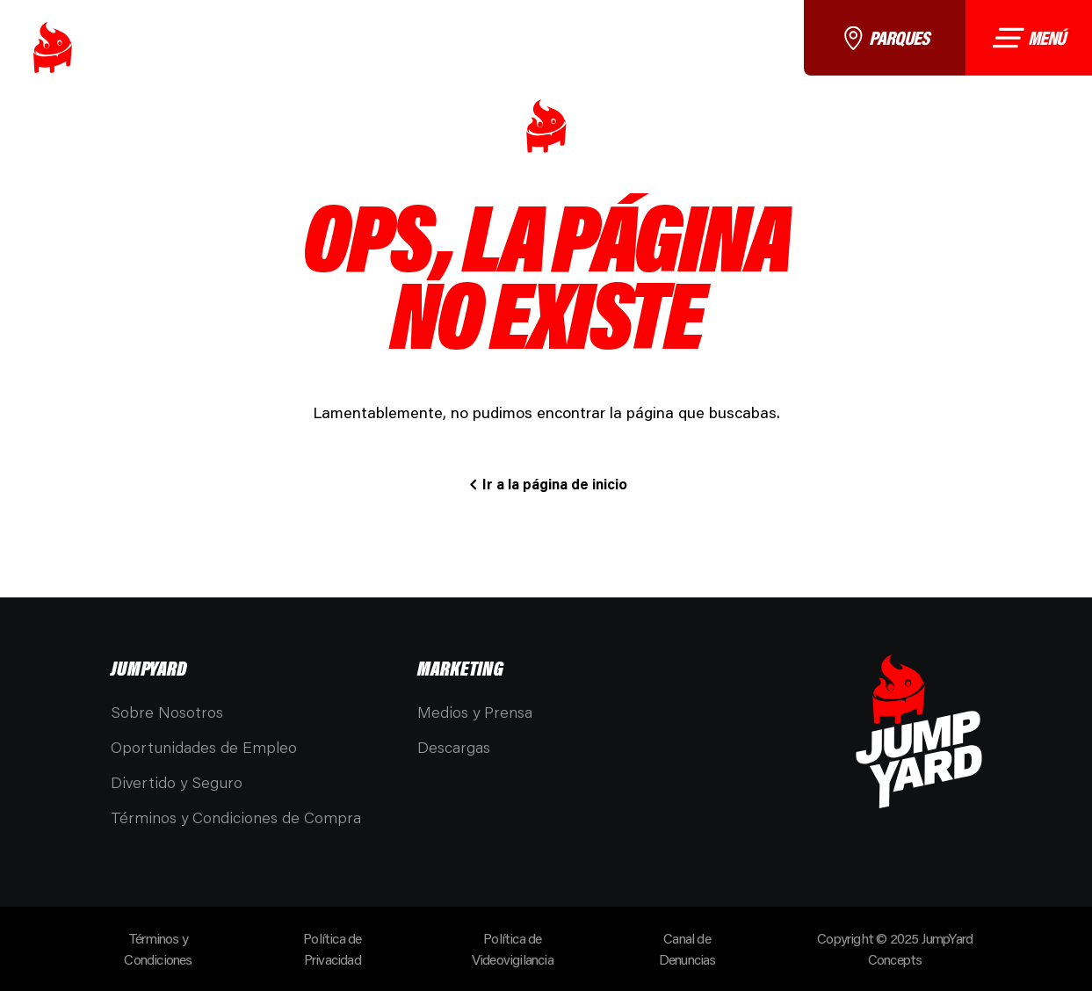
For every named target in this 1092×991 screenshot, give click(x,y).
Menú (1029, 37)
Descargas (453, 746)
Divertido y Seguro (176, 781)
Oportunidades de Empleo (204, 746)
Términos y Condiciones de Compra (236, 817)
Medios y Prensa (474, 711)
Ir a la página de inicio (554, 483)
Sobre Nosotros (167, 711)
